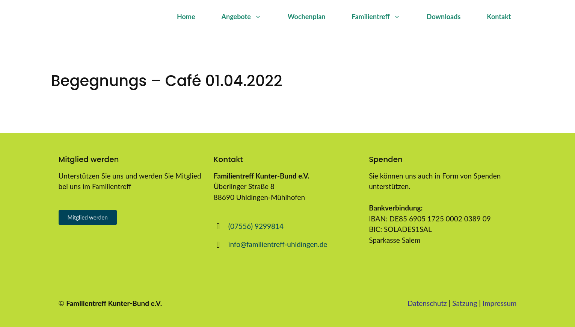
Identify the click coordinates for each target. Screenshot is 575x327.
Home (186, 16)
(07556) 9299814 (256, 226)
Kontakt (499, 16)
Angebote (248, 17)
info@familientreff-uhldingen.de (277, 244)
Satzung (464, 303)
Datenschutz (427, 303)
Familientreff (383, 17)
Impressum (500, 303)
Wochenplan (307, 16)
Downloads (443, 16)
